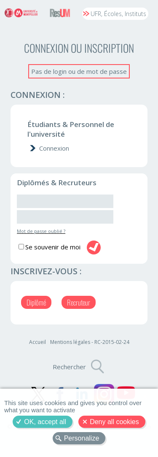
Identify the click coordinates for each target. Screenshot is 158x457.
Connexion (54, 148)
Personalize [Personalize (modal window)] (81, 438)
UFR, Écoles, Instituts (118, 14)
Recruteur (78, 302)
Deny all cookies (114, 421)
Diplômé (36, 302)
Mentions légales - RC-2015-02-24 (89, 342)
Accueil (37, 342)
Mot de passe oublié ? (41, 231)
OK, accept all (45, 421)
